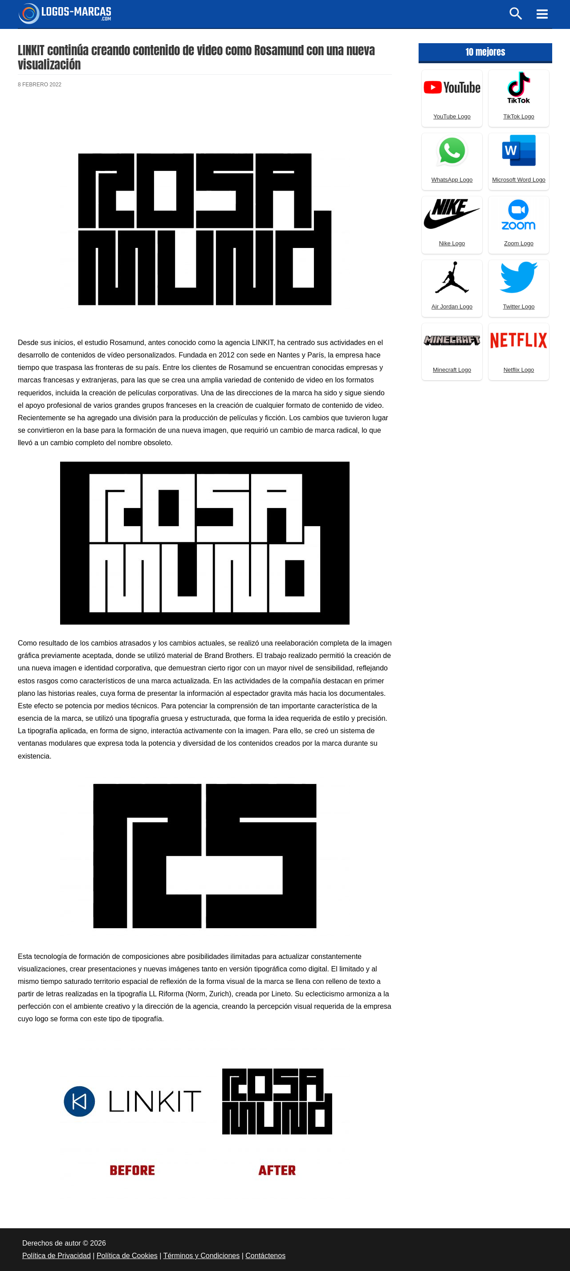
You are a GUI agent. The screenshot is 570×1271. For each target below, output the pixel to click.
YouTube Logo (452, 116)
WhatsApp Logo (452, 179)
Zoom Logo (518, 243)
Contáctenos (265, 1255)
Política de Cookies (127, 1255)
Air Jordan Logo (452, 306)
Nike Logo (452, 243)
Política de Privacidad (56, 1255)
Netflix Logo (519, 369)
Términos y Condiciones (201, 1255)
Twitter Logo (519, 306)
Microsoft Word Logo (519, 179)
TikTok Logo (518, 116)
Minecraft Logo (452, 369)
